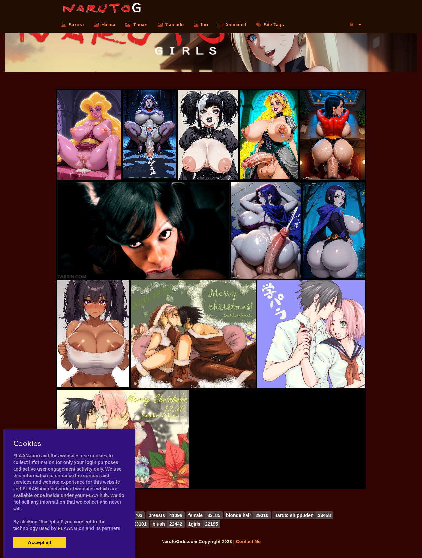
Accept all (39, 542)
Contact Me (248, 541)
